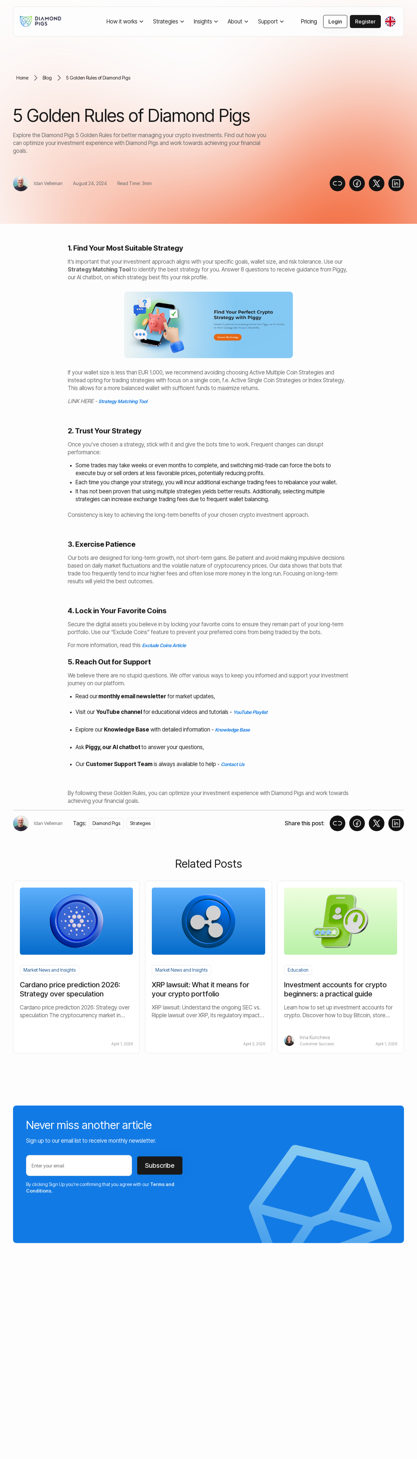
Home (22, 77)
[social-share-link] (357, 183)
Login (335, 21)
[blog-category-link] (49, 971)
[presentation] (75, 1215)
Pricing (309, 21)
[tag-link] (106, 823)
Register (365, 21)
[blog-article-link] (76, 990)
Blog (47, 77)
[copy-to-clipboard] (337, 183)
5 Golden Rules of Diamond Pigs (98, 77)
